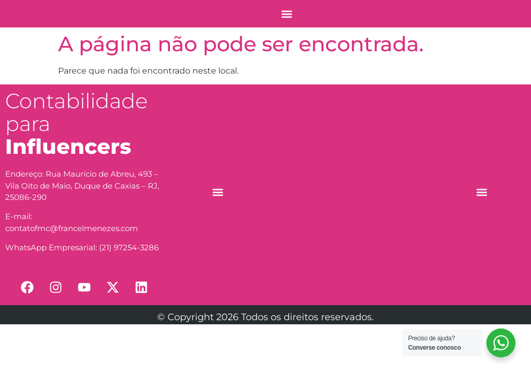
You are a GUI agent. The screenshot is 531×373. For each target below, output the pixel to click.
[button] (286, 13)
